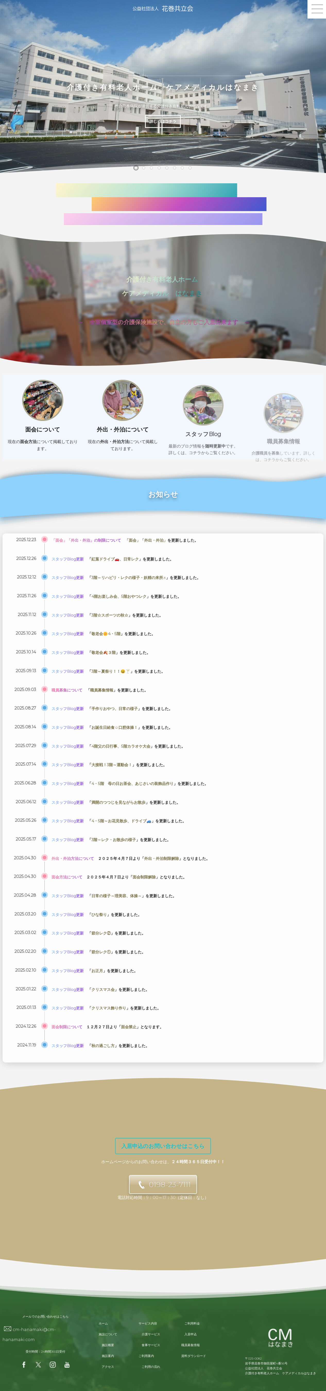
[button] (136, 168)
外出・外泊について (123, 447)
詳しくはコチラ (162, 121)
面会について (42, 437)
